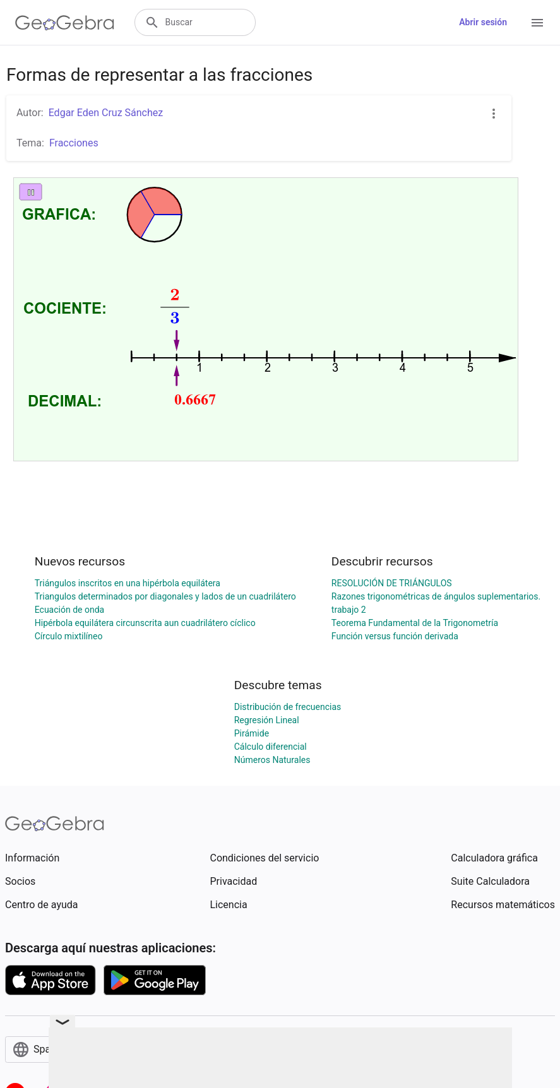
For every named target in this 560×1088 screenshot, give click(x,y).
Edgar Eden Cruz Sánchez (106, 113)
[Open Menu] (537, 22)
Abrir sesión (483, 22)
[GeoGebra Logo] (64, 22)
